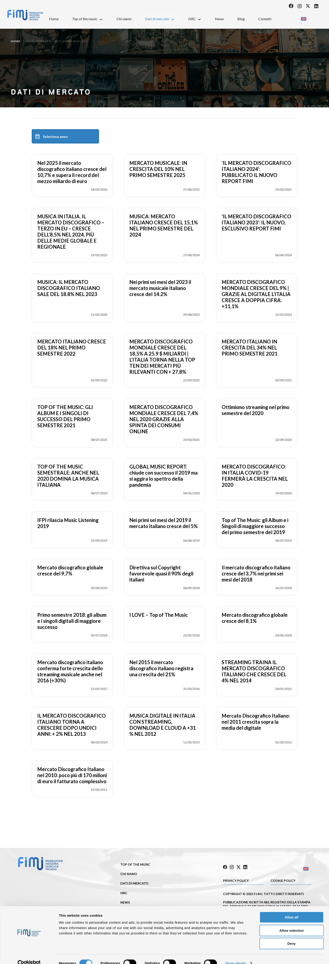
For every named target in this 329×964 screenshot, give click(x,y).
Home (54, 19)
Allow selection (291, 922)
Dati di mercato (160, 18)
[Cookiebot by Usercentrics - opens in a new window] (29, 955)
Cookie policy (283, 880)
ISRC (194, 18)
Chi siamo (124, 19)
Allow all (291, 909)
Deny (291, 935)
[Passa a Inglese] (303, 17)
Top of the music (87, 18)
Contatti (264, 19)
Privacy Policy (236, 880)
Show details (235, 955)
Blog (241, 19)
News (219, 19)
